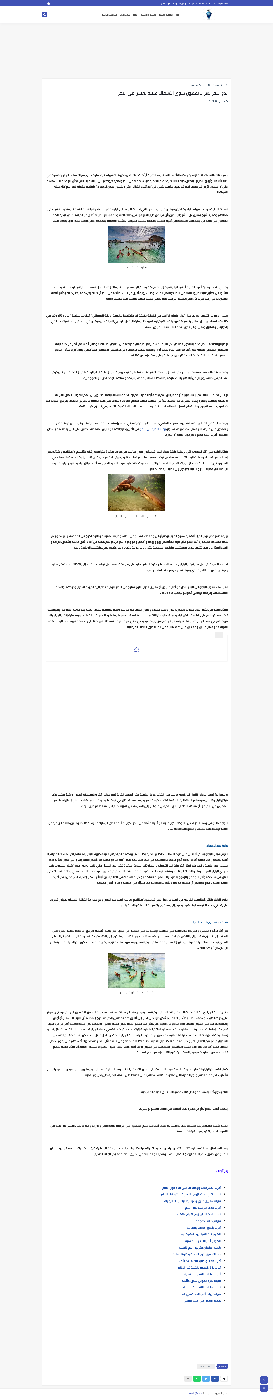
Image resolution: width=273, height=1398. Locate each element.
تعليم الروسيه (148, 14)
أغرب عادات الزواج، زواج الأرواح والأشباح (198, 1214)
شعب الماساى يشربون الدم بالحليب (200, 1247)
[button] (215, 1379)
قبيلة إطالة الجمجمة (208, 1221)
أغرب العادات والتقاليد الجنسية (202, 1274)
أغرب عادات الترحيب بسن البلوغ (203, 1207)
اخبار (177, 14)
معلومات (125, 14)
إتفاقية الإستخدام (169, 4)
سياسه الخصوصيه (204, 4)
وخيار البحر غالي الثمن (152, 429)
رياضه (135, 14)
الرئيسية (221, 85)
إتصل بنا (182, 4)
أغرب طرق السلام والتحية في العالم (199, 1267)
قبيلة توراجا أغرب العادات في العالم (200, 1294)
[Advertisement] (136, 50)
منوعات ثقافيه (109, 14)
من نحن (191, 4)
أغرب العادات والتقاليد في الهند (201, 1287)
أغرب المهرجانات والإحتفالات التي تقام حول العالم (191, 1187)
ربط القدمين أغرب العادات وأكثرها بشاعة (197, 1254)
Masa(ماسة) (195, 1393)
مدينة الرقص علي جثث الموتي (202, 1300)
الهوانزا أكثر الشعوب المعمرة (203, 1241)
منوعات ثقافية (200, 85)
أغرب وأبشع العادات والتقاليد (204, 1227)
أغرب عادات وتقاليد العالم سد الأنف (200, 1261)
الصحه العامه (166, 14)
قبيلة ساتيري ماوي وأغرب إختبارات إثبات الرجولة (192, 1201)
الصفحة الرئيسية (221, 4)
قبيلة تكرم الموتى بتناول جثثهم (201, 1280)
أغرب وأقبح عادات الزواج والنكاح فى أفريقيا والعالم (191, 1194)
